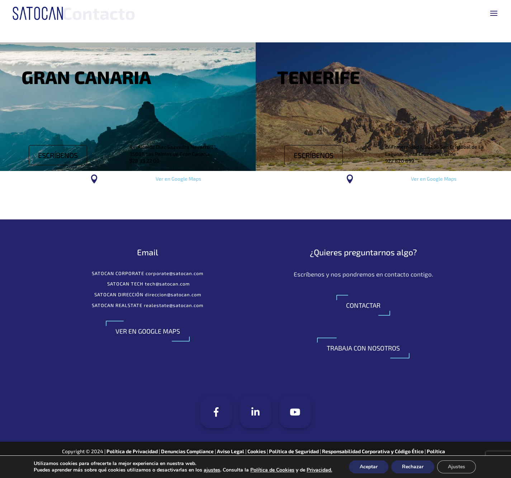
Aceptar (369, 466)
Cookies (257, 451)
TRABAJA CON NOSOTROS (363, 348)
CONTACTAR (363, 305)
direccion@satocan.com (173, 294)
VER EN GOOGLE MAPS (147, 331)
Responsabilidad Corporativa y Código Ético (373, 451)
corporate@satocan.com (174, 273)
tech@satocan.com (167, 284)
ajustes (212, 470)
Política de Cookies (272, 470)
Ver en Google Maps (178, 179)
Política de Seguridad (294, 451)
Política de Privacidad (132, 451)
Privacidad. (319, 470)
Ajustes (456, 466)
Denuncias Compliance (187, 451)
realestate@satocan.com (173, 305)
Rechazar (413, 466)
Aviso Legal (231, 451)
